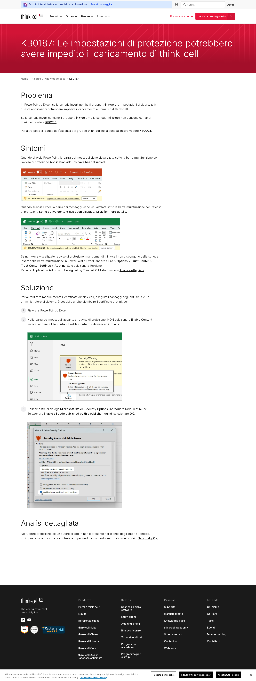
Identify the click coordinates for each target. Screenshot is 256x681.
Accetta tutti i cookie (228, 674)
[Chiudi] (250, 675)
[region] (128, 675)
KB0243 (50, 122)
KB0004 (145, 130)
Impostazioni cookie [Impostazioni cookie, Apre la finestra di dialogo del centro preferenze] (164, 674)
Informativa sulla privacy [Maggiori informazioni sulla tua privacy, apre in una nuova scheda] (93, 677)
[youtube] (29, 620)
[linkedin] (23, 620)
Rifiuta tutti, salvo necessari (196, 674)
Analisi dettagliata (132, 270)
